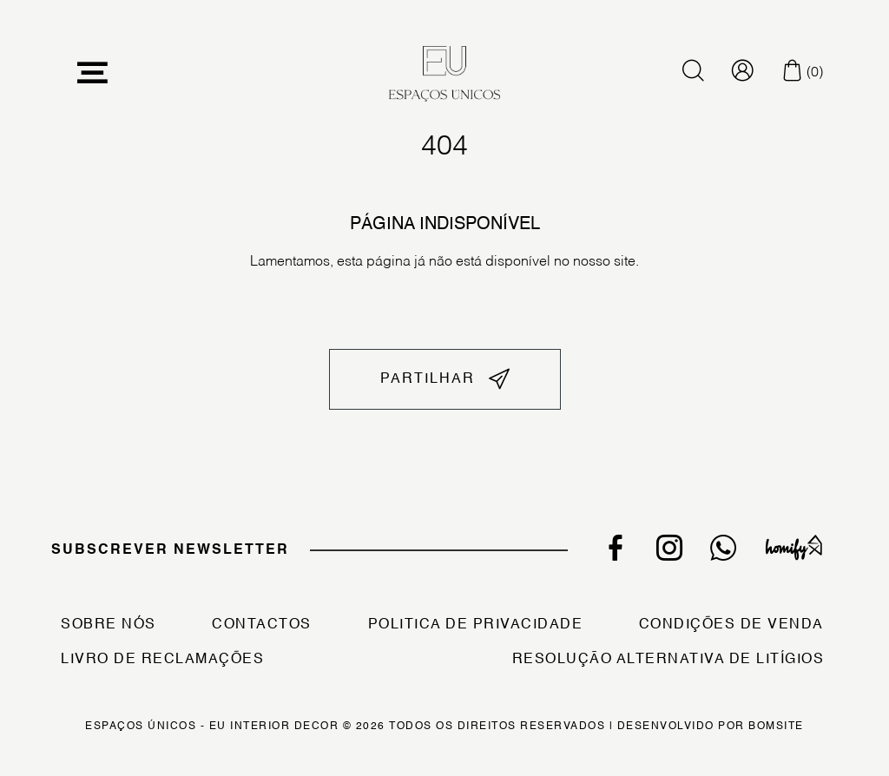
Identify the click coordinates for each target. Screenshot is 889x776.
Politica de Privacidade (475, 625)
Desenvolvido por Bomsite (710, 726)
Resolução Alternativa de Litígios (668, 660)
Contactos (262, 625)
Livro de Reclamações (162, 660)
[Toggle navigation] (93, 73)
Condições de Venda (731, 625)
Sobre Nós (108, 625)
